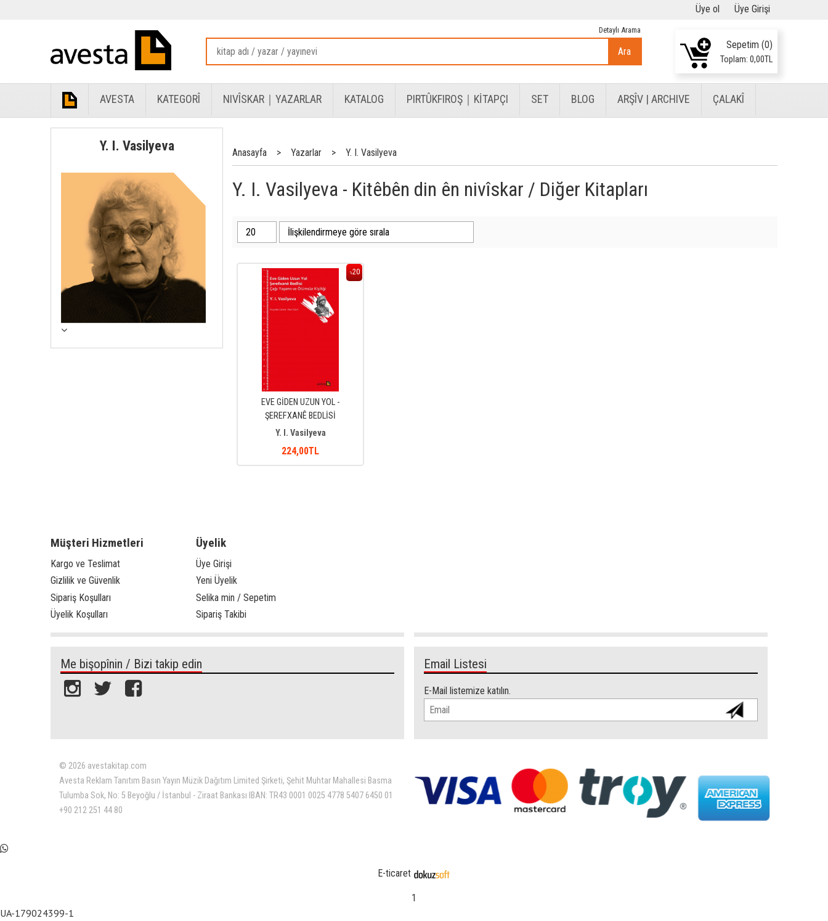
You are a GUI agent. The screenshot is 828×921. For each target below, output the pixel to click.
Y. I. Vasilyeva (137, 145)
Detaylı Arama (620, 30)
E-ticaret (394, 873)
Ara (624, 51)
